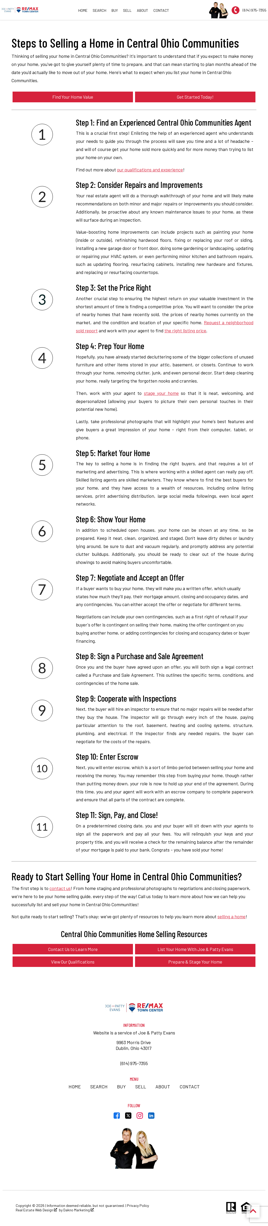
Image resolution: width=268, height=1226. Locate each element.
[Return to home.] (20, 10)
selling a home (231, 917)
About (142, 10)
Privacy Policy (138, 1206)
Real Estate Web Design (36, 1210)
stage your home (161, 393)
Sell (127, 10)
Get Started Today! (195, 97)
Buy (114, 10)
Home (82, 10)
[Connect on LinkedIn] (151, 1118)
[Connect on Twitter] (128, 1118)
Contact (161, 10)
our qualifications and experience (150, 169)
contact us (60, 888)
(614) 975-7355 (134, 1064)
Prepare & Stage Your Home (195, 962)
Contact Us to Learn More (72, 949)
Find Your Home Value (73, 97)
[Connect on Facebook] (117, 1118)
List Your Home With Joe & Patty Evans (195, 949)
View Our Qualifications (72, 962)
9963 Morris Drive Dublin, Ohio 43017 (134, 1045)
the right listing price (185, 331)
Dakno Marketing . (78, 1210)
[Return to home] (134, 1008)
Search (99, 10)
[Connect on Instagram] (140, 1118)
